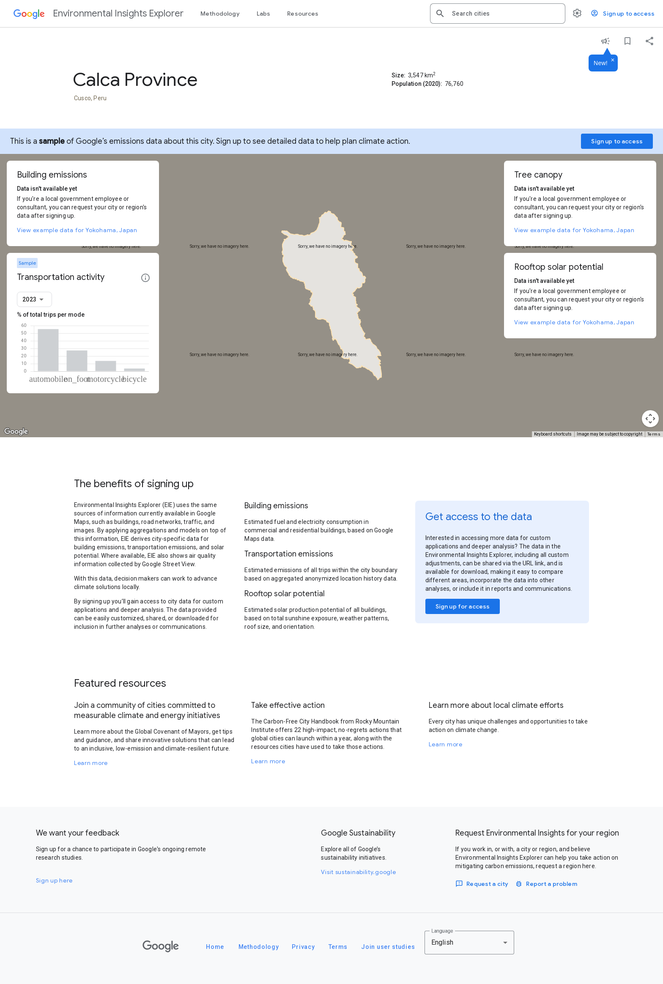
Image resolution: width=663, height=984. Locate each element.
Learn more (91, 763)
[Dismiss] (612, 60)
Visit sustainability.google (358, 872)
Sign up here (54, 880)
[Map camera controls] (650, 418)
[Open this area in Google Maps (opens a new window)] (16, 431)
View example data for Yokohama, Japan (77, 230)
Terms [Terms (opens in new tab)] (654, 434)
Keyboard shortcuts (553, 434)
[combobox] (505, 13)
